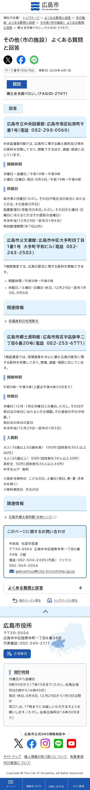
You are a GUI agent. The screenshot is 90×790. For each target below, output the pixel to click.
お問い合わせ (56, 786)
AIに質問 (78, 786)
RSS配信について (17, 762)
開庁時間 (21, 672)
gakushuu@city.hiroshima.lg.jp (45, 571)
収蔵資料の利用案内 (24, 321)
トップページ (31, 17)
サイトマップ (12, 756)
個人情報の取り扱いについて (45, 756)
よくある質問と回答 (57, 17)
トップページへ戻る (66, 600)
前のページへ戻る (30, 600)
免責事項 (76, 756)
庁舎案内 (20, 653)
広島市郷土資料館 (32, 516)
